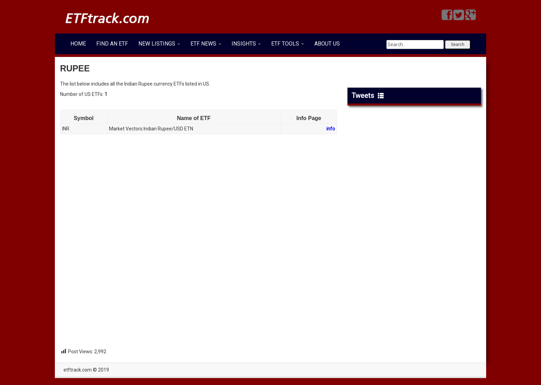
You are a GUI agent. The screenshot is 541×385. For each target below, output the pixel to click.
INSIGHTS (246, 43)
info (330, 128)
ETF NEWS (205, 43)
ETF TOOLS (287, 43)
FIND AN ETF (112, 43)
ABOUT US (327, 43)
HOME (78, 43)
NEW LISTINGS (159, 43)
